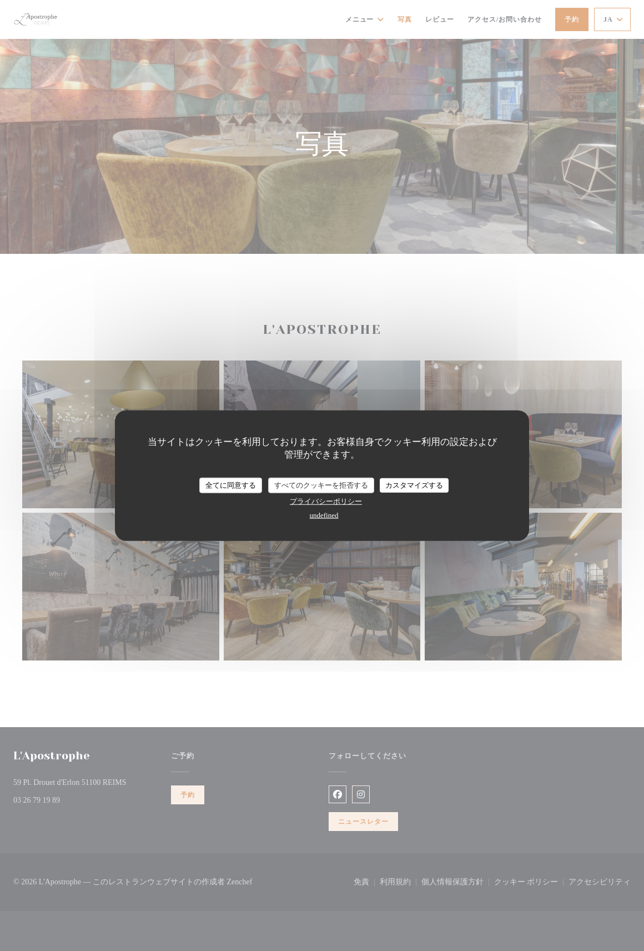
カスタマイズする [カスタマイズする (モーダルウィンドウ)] (414, 485)
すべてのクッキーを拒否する (321, 485)
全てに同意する (230, 485)
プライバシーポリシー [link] (326, 501)
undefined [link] (324, 514)
